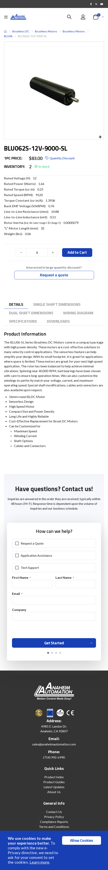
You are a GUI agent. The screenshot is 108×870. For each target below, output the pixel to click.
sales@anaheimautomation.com (54, 744)
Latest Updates (54, 787)
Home (5, 31)
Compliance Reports (54, 822)
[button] (100, 137)
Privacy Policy (54, 817)
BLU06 (8, 36)
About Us (54, 792)
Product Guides (54, 782)
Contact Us (54, 812)
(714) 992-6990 (54, 757)
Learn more (39, 862)
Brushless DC (20, 31)
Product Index (54, 777)
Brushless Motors (46, 31)
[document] (54, 850)
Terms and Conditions (54, 826)
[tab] (16, 304)
